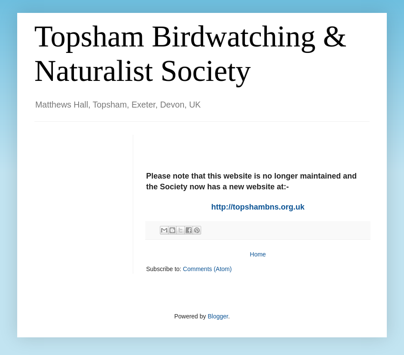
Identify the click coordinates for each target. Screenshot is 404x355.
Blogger (218, 316)
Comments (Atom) (207, 268)
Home (258, 254)
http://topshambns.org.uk (258, 207)
